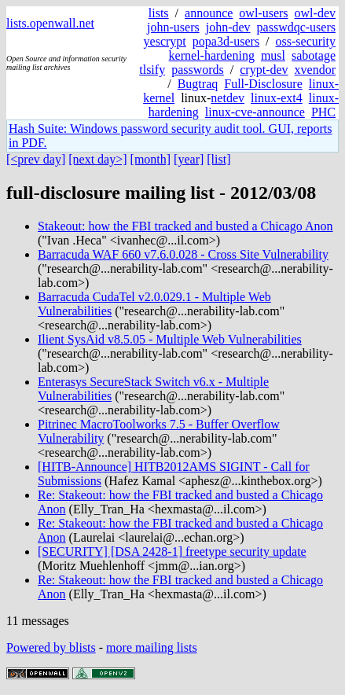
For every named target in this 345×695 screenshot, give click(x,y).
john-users (173, 27)
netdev (227, 98)
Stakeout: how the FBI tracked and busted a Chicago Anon (185, 226)
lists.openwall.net (50, 23)
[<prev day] (35, 159)
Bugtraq (198, 83)
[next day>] (97, 159)
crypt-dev (264, 69)
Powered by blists (51, 647)
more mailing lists (151, 647)
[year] (189, 159)
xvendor (315, 69)
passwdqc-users (296, 27)
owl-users (263, 13)
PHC (323, 112)
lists (159, 13)
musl (273, 55)
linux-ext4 (277, 98)
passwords (197, 69)
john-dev (228, 27)
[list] (218, 159)
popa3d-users (226, 41)
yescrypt (165, 41)
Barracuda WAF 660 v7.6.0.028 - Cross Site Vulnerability (183, 254)
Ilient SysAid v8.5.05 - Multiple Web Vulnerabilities (170, 339)
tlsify (152, 69)
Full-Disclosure (263, 83)
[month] (150, 159)
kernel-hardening (212, 55)
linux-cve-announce (255, 112)
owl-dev (315, 13)
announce (209, 13)
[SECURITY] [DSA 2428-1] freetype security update (172, 551)
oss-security (306, 41)
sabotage (314, 55)
